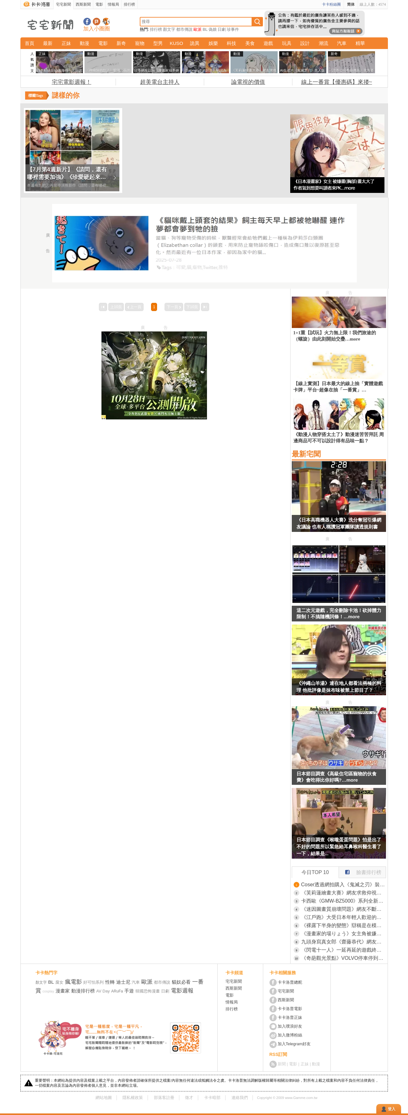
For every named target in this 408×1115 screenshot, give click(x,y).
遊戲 (268, 43)
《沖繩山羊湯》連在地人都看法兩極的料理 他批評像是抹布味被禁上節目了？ (338, 686)
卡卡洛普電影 (290, 1008)
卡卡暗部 (212, 1097)
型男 (158, 43)
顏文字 (169, 29)
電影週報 (182, 990)
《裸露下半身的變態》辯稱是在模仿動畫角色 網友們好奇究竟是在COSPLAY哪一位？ (343, 925)
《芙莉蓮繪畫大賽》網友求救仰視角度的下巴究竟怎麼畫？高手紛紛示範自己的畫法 (343, 892)
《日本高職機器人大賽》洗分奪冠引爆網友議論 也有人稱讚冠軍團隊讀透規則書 (338, 523)
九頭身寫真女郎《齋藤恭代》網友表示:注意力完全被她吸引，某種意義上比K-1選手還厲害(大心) (343, 941)
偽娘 (213, 29)
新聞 (282, 1064)
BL (205, 29)
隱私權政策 (132, 1097)
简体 (351, 4)
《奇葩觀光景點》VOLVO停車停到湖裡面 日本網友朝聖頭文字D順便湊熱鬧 (343, 958)
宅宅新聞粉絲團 (87, 21)
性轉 (110, 982)
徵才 (189, 1097)
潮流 (323, 43)
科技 (231, 43)
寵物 (139, 43)
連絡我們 (239, 1097)
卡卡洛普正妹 (290, 1017)
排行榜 (129, 4)
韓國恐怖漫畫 (147, 991)
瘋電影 (73, 982)
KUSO (176, 43)
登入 (391, 1109)
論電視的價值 (248, 82)
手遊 (129, 990)
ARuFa (117, 991)
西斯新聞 (83, 4)
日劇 (222, 29)
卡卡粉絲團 (331, 4)
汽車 (341, 43)
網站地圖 (103, 1097)
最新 (47, 43)
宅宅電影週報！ (71, 82)
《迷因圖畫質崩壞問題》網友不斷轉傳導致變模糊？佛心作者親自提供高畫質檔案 (343, 909)
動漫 (84, 43)
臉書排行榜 (360, 871)
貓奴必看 (181, 982)
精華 (360, 43)
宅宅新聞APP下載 (106, 21)
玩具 (286, 43)
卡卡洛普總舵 (290, 982)
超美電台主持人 (160, 82)
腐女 (59, 982)
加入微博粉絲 (290, 1035)
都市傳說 (184, 29)
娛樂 (213, 43)
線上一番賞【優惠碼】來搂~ (336, 82)
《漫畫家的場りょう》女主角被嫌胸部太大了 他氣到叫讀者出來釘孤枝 (343, 933)
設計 (305, 43)
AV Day (103, 991)
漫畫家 (63, 990)
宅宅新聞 (63, 4)
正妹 (66, 43)
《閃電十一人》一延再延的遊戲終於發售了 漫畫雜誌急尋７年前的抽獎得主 (343, 950)
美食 (250, 43)
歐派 (197, 29)
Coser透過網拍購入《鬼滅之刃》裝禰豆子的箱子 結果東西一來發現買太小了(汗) (343, 884)
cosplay (48, 991)
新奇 (121, 43)
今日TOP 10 (315, 872)
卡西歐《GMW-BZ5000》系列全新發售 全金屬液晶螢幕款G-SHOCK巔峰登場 (343, 901)
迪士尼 (123, 982)
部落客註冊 (164, 1097)
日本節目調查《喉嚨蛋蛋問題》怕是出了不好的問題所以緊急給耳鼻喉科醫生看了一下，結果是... (338, 846)
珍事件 (233, 29)
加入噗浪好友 (97, 21)
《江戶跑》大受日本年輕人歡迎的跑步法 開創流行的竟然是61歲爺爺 (343, 917)
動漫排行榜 (83, 990)
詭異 (194, 43)
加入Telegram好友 (294, 1043)
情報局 (113, 4)
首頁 (29, 43)
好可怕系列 (93, 982)
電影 (99, 4)
